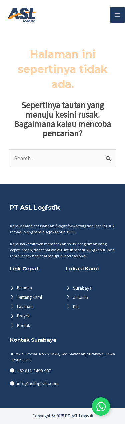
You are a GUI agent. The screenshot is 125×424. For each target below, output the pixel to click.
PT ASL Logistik (35, 207)
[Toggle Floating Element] (101, 406)
